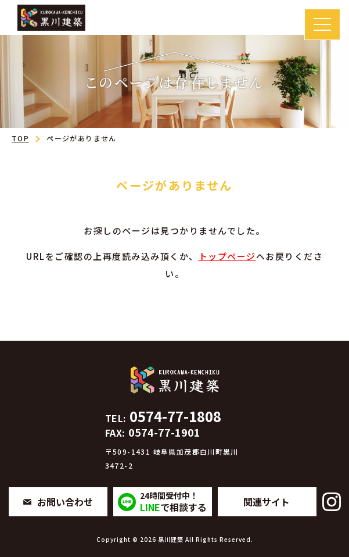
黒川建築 (171, 539)
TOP (20, 138)
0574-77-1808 (163, 416)
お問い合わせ (65, 502)
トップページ (227, 256)
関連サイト (266, 502)
